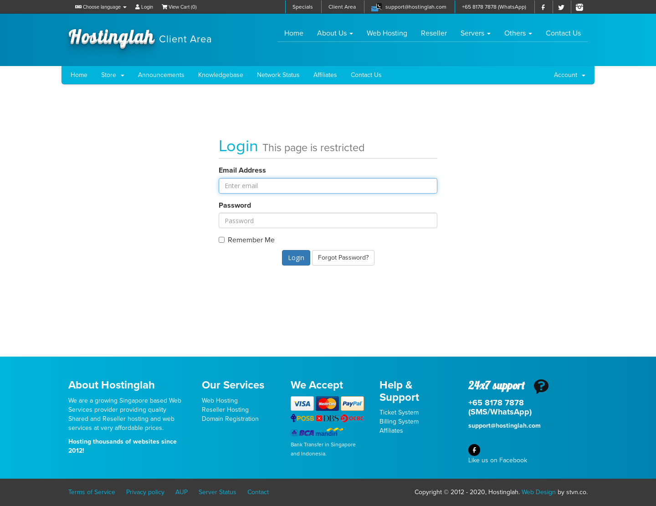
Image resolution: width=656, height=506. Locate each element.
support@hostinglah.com (415, 7)
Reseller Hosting (225, 410)
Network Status (278, 75)
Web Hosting (387, 33)
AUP (181, 492)
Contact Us (563, 33)
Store (112, 75)
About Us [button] (335, 33)
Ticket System (399, 412)
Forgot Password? (343, 257)
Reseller (434, 33)
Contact (258, 492)
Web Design (539, 492)
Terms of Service (91, 492)
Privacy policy (145, 492)
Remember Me (247, 240)
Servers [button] (476, 33)
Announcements (161, 75)
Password (235, 205)
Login (144, 7)
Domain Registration (230, 419)
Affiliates (325, 75)
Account (569, 75)
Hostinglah (140, 35)
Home (297, 33)
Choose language (101, 7)
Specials (302, 7)
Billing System (399, 421)
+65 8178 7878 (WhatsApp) (494, 7)
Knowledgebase (220, 75)
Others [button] (518, 33)
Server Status (217, 492)
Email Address (242, 170)
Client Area (342, 7)
